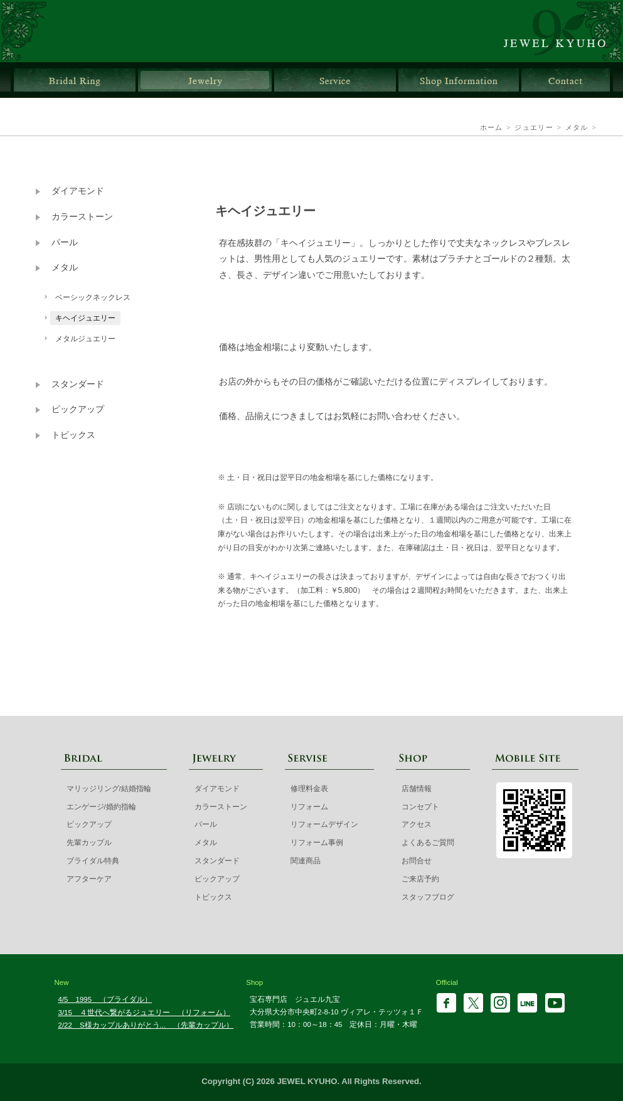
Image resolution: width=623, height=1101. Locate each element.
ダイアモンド (77, 191)
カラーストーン (82, 216)
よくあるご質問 (428, 842)
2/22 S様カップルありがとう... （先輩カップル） (146, 1025)
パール (64, 242)
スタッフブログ (428, 897)
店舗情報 (458, 80)
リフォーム (309, 807)
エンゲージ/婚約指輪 (101, 807)
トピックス (73, 435)
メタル (576, 127)
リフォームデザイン (324, 824)
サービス (335, 80)
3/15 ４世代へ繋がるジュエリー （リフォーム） (144, 1012)
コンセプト (420, 807)
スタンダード (77, 384)
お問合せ (565, 80)
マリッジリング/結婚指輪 (109, 788)
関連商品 (305, 860)
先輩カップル (89, 842)
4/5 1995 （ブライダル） (105, 999)
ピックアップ (77, 409)
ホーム (491, 127)
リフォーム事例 (316, 842)
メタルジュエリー (85, 338)
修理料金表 (309, 788)
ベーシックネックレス (92, 297)
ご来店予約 (420, 879)
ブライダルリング (75, 80)
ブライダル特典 (93, 860)
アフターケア (89, 879)
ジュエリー (205, 80)
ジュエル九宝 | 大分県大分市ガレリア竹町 (562, 31)
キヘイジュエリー (85, 318)
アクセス (417, 824)
